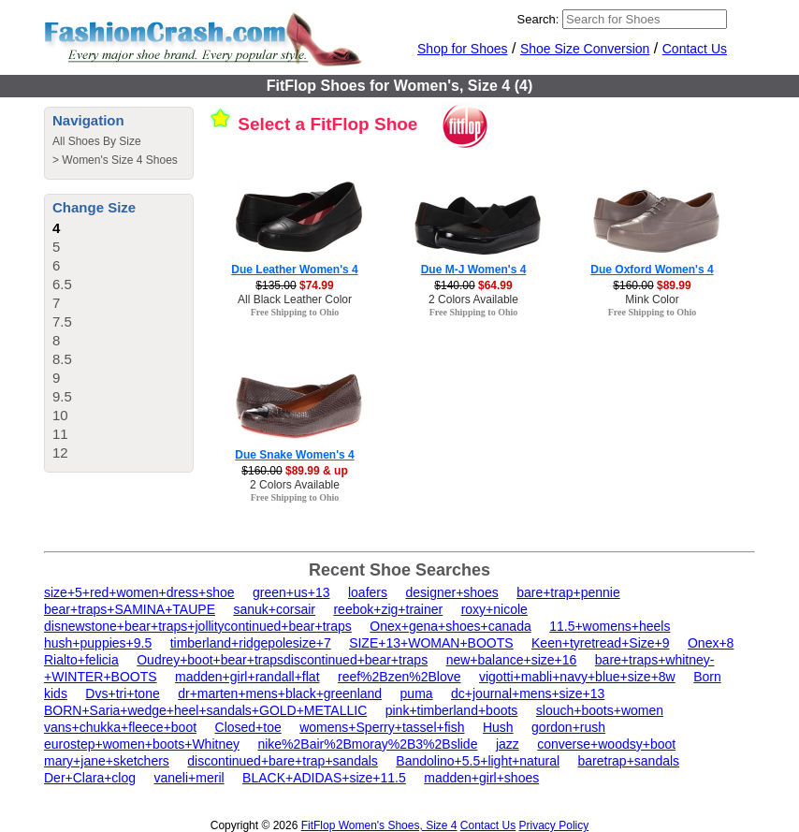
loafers (367, 592)
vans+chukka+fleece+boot (120, 727)
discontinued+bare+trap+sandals (282, 760)
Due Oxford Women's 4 (651, 269)
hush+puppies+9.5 (98, 642)
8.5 (62, 359)
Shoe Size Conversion (585, 48)
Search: (538, 19)
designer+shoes (451, 592)
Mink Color (651, 299)
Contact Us (694, 48)
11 (60, 434)
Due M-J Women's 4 (474, 269)
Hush (498, 727)
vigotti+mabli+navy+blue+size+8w (577, 676)
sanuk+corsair (274, 609)
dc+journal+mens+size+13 (527, 693)
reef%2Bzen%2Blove (399, 676)
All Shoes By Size (96, 141)
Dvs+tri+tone (122, 693)
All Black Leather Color (295, 299)
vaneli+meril (189, 777)
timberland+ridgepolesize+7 (250, 642)
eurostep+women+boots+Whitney (142, 744)
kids (55, 693)
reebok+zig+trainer (388, 609)
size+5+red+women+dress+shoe (139, 592)
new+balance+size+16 (511, 659)
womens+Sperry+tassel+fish (381, 727)
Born (707, 676)
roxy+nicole (494, 609)
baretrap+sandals (629, 760)
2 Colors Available (473, 299)
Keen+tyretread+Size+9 (600, 642)
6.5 (62, 284)
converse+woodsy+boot (606, 744)
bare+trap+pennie (568, 592)
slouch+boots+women (599, 710)
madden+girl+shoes (481, 777)
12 (60, 452)
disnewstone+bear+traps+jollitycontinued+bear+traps (198, 626)
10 (60, 415)
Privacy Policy (554, 825)
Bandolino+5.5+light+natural (477, 760)
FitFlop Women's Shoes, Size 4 (379, 825)
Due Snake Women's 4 (294, 454)
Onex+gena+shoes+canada (450, 626)
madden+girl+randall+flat (247, 676)
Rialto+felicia (81, 659)
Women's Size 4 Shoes (119, 160)
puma (416, 693)
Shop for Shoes (462, 48)
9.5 (62, 396)
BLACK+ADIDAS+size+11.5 (324, 777)
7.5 (62, 321)
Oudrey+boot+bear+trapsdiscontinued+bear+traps (282, 659)
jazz (507, 744)
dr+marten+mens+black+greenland (280, 693)
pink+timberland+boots (451, 710)
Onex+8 (711, 642)
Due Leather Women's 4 (294, 269)
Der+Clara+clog (90, 777)
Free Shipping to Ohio (295, 312)
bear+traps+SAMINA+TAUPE (129, 609)
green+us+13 (291, 592)
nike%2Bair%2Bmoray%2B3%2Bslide (367, 744)
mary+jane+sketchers (106, 760)
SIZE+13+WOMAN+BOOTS (431, 642)
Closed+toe (248, 727)
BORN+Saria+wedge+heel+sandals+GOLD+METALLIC (205, 710)
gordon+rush (568, 727)
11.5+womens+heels (609, 626)
